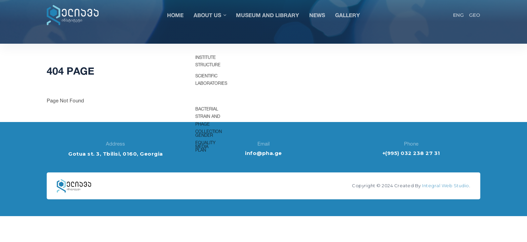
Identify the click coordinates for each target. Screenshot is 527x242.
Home (175, 15)
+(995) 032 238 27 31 (411, 153)
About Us (210, 15)
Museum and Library (267, 15)
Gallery (347, 15)
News (317, 15)
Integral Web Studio (445, 185)
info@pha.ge (263, 153)
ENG (458, 15)
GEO (474, 15)
